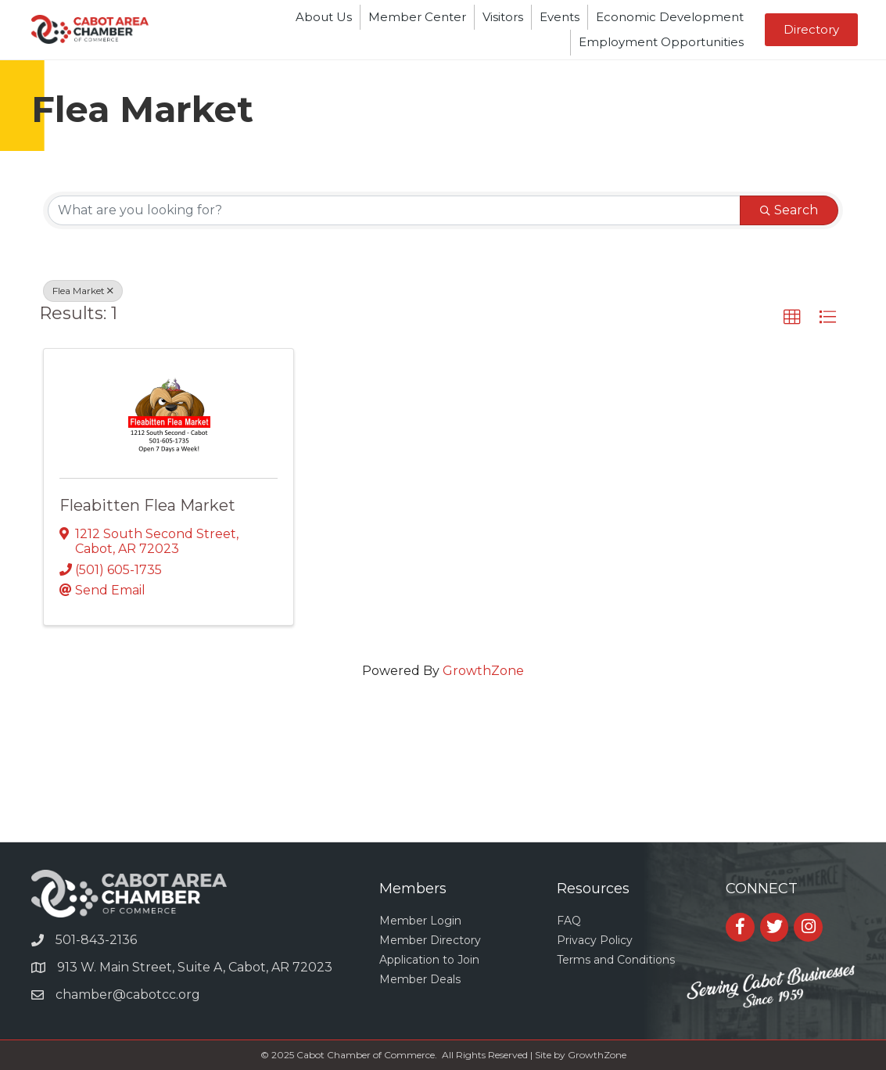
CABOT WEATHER (443, 783)
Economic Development (670, 16)
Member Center (417, 16)
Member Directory (430, 940)
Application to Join (429, 960)
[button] (811, 29)
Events (559, 16)
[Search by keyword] (394, 210)
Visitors (502, 16)
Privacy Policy (595, 940)
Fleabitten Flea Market (147, 505)
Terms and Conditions (616, 960)
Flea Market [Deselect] (82, 290)
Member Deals (420, 979)
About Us (324, 16)
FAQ (569, 921)
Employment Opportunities (661, 41)
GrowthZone (483, 670)
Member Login (420, 921)
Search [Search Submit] (789, 210)
